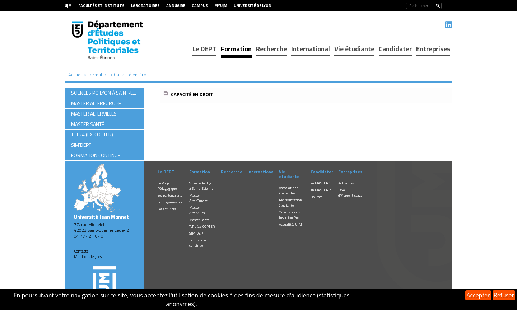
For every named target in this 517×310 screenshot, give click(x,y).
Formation (236, 48)
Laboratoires (145, 6)
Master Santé (199, 219)
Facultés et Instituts (101, 6)
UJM (68, 6)
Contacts (81, 251)
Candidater (395, 48)
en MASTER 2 (321, 190)
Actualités (346, 183)
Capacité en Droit (192, 94)
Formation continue (197, 243)
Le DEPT (204, 48)
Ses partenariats (170, 195)
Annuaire (175, 6)
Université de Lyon (252, 6)
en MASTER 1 (321, 183)
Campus (200, 6)
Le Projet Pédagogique (167, 185)
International (310, 48)
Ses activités (167, 209)
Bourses (316, 196)
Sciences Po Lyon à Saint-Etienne (201, 185)
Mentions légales (88, 256)
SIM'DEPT (197, 233)
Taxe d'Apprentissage (350, 192)
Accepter (478, 295)
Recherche (271, 48)
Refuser (504, 295)
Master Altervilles (197, 210)
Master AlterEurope (198, 198)
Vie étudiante (354, 48)
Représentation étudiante (290, 202)
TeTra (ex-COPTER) (202, 226)
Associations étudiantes (288, 190)
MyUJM (220, 6)
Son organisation (171, 202)
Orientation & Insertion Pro (289, 215)
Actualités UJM (290, 224)
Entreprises (433, 48)
